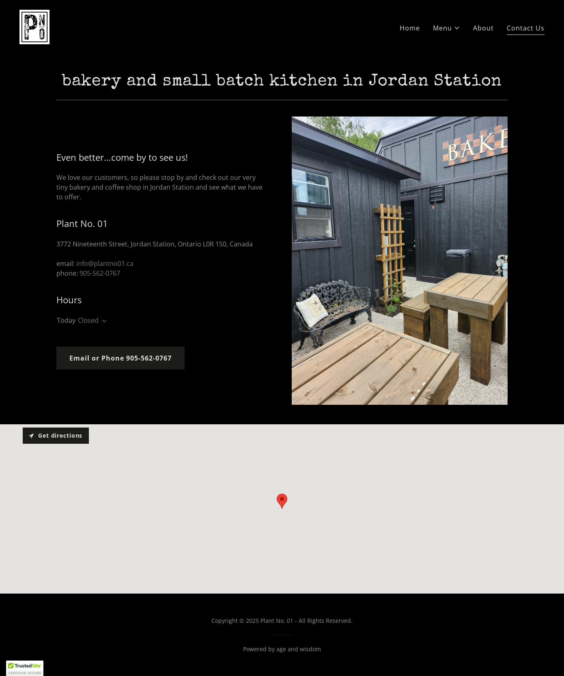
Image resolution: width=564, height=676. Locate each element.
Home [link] (410, 28)
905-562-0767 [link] (100, 273)
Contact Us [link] (526, 28)
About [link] (483, 28)
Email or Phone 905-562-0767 (120, 358)
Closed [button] (88, 320)
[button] (446, 28)
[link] (34, 26)
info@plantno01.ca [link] (104, 263)
